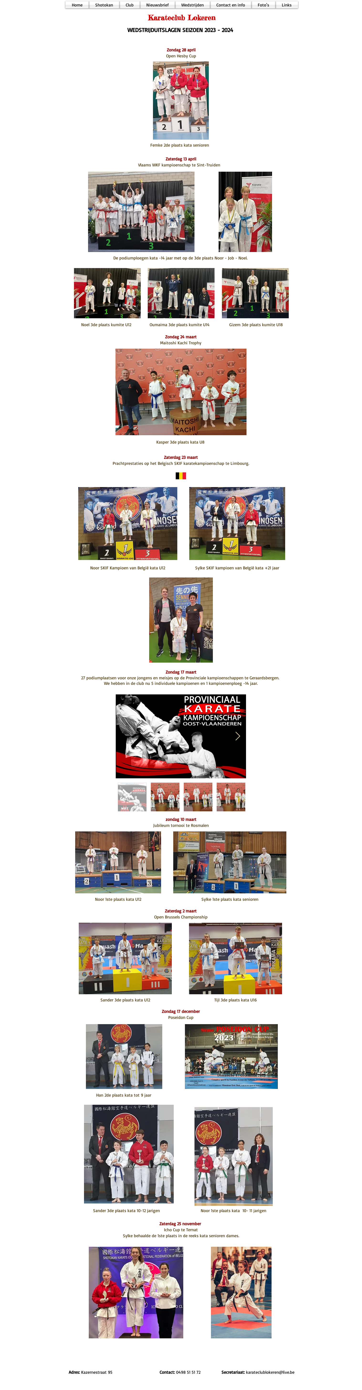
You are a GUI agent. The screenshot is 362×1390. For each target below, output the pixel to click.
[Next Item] (238, 736)
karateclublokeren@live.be (270, 1372)
